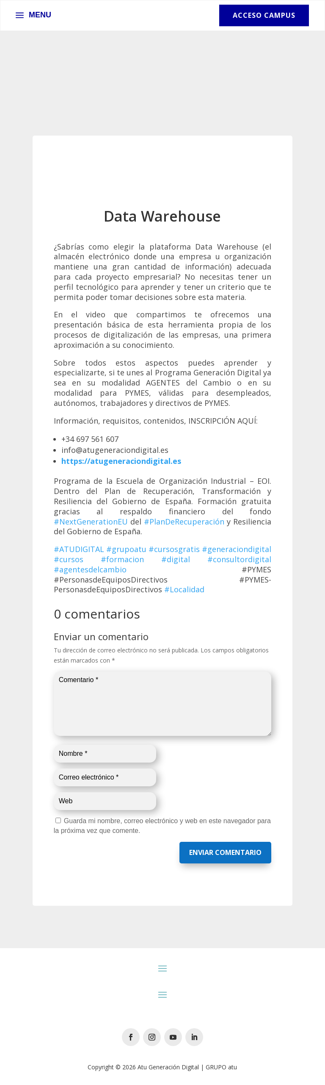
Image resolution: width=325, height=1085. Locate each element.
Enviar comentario (225, 852)
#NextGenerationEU (91, 521)
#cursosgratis (174, 549)
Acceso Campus (264, 15)
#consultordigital (239, 559)
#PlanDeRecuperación (184, 521)
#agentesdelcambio (90, 569)
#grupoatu (126, 549)
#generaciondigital (236, 549)
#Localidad (184, 589)
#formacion (122, 559)
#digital (175, 559)
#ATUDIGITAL (79, 549)
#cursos (68, 559)
